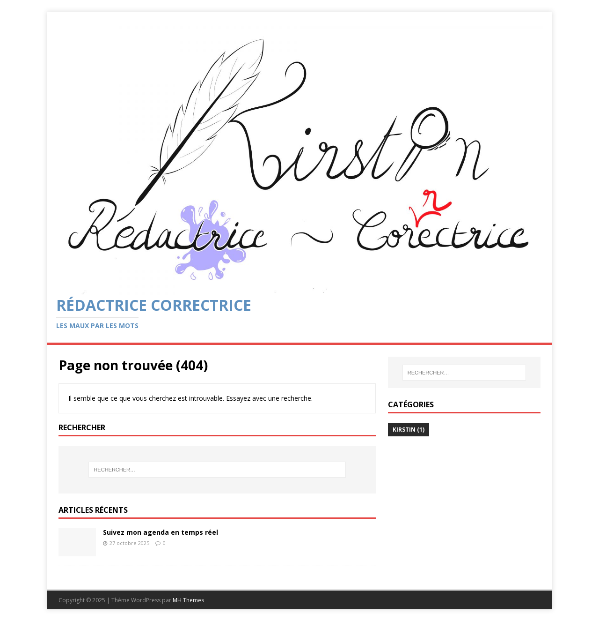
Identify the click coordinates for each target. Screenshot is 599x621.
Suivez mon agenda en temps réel (160, 532)
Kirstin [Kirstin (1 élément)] (408, 430)
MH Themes (188, 600)
